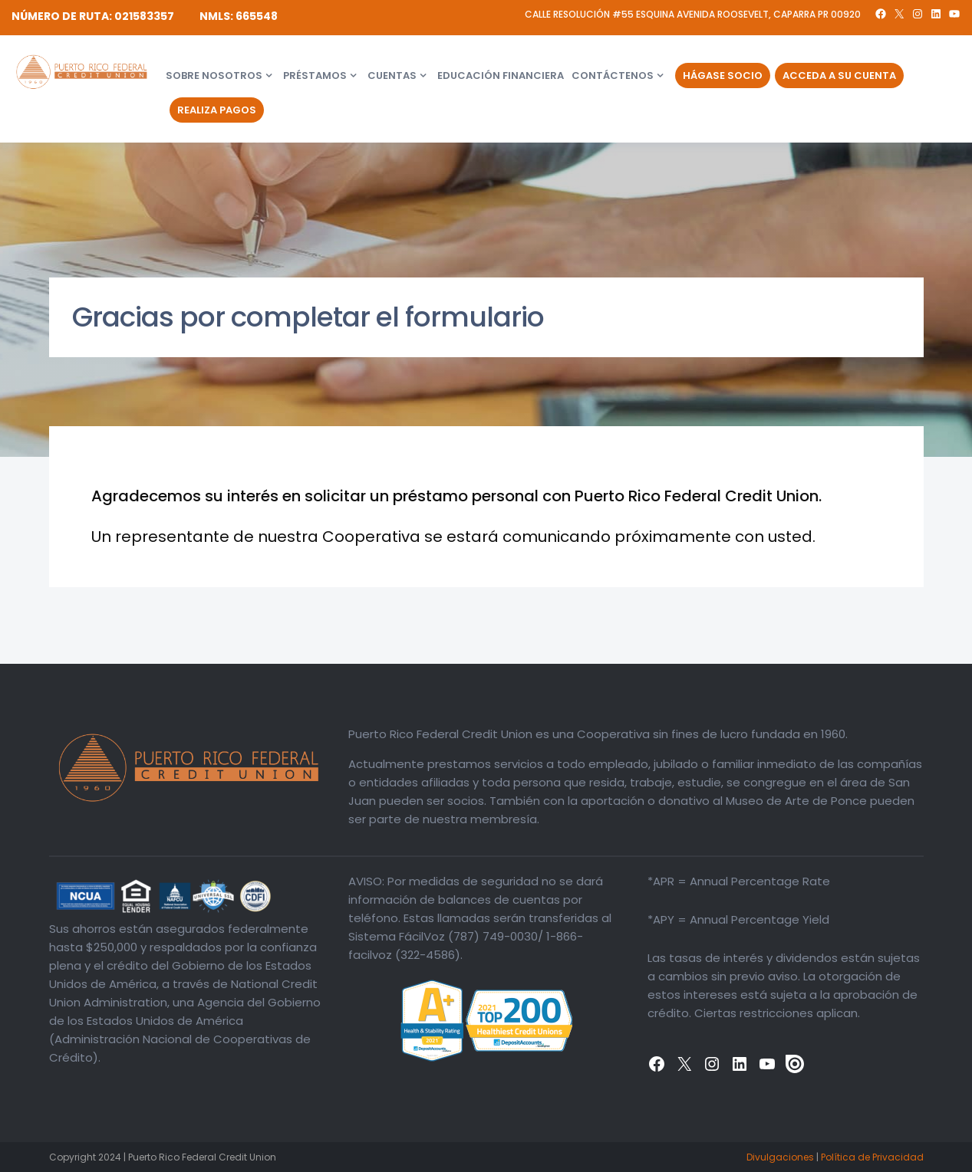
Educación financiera (500, 75)
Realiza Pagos (216, 110)
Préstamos (315, 75)
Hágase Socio (723, 75)
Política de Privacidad (872, 1157)
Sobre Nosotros (214, 75)
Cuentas (392, 75)
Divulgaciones (780, 1157)
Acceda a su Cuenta (839, 75)
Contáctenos (613, 75)
